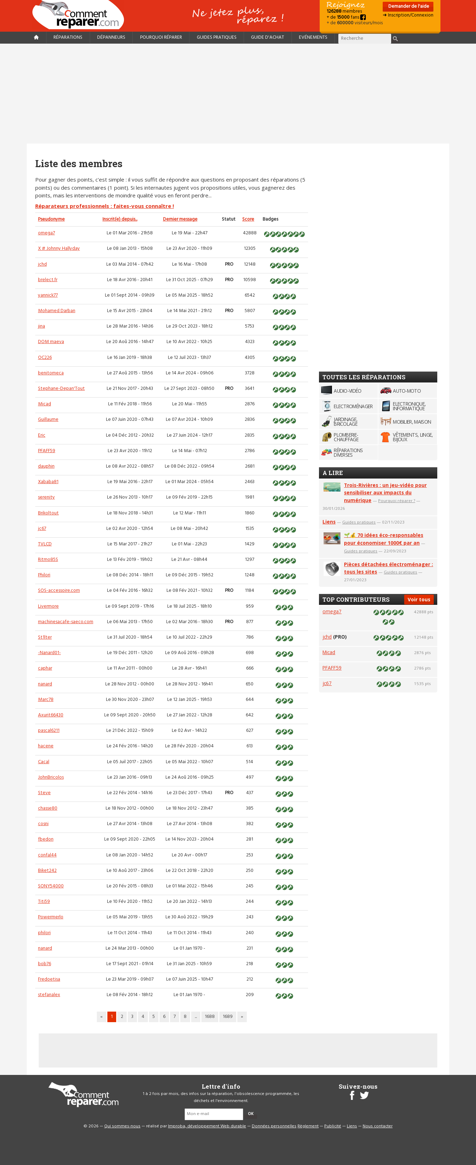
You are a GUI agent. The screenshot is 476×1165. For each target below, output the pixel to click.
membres (344, 11)
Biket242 (47, 870)
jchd (42, 264)
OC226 (45, 357)
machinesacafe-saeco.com (65, 622)
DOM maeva (51, 342)
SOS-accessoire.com (59, 590)
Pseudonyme (51, 219)
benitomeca (51, 373)
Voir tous (419, 599)
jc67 (42, 528)
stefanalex (49, 995)
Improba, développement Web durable (207, 1126)
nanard (45, 684)
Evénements (313, 37)
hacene (46, 746)
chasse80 (47, 808)
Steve (44, 793)
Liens (329, 521)
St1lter (45, 637)
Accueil (81, 14)
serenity (46, 497)
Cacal (43, 762)
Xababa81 (48, 482)
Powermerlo (50, 917)
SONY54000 (51, 886)
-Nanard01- (49, 653)
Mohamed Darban (56, 311)
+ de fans (346, 17)
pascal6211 (49, 730)
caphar (45, 668)
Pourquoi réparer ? (396, 500)
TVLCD (45, 544)
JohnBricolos (51, 777)
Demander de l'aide (408, 6)
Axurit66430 (50, 715)
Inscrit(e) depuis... (119, 219)
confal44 (47, 855)
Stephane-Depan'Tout (61, 388)
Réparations (68, 37)
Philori (44, 575)
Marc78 (46, 699)
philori (44, 933)
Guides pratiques (217, 37)
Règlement (308, 1126)
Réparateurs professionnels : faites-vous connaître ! (104, 205)
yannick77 (48, 295)
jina (41, 326)
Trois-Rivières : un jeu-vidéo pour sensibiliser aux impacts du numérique (385, 493)
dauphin (46, 466)
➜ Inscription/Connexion (408, 15)
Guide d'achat (267, 37)
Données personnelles (274, 1126)
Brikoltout (48, 513)
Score (248, 219)
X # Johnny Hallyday (59, 248)
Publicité (332, 1126)
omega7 (46, 233)
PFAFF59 (46, 451)
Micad (44, 404)
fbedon (46, 839)
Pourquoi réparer (161, 37)
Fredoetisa (49, 979)
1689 (228, 1016)
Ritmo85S (48, 559)
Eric (41, 435)
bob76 (44, 964)
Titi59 (44, 901)
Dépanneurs (111, 37)
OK (250, 1113)
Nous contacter (378, 1126)
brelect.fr (47, 280)
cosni (43, 824)
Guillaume (48, 419)
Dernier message (180, 219)
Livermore (48, 606)
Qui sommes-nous (122, 1126)
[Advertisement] (238, 93)
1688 (210, 1016)
